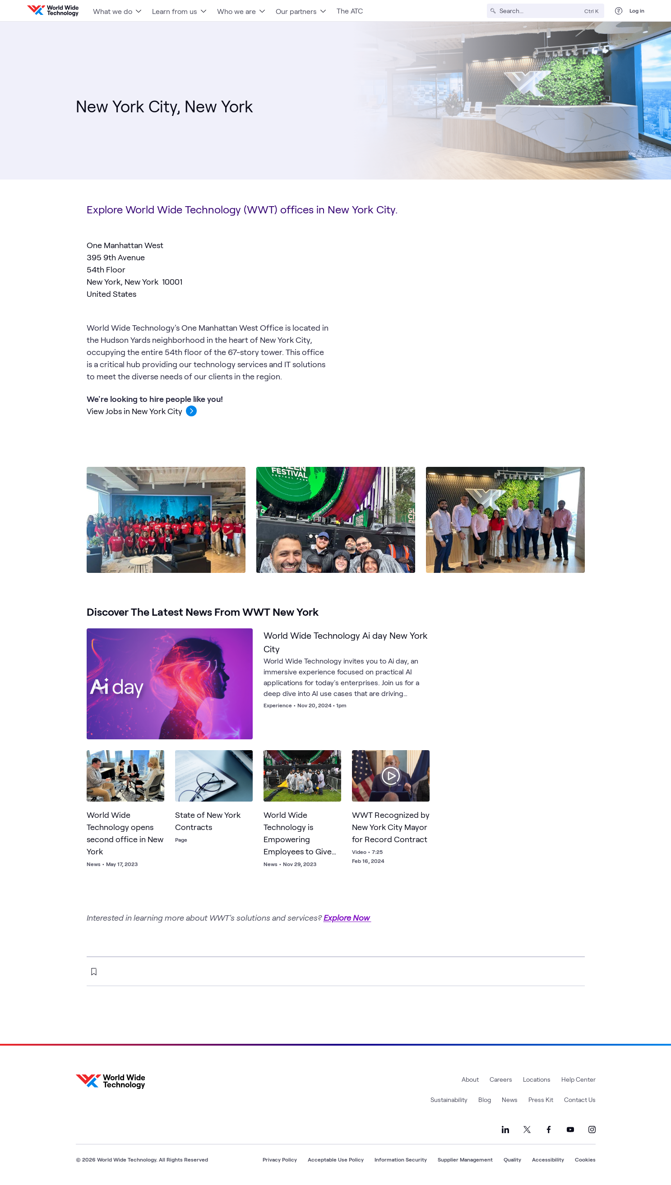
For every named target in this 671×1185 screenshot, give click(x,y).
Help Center (578, 1079)
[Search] (540, 11)
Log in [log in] (636, 10)
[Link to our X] (527, 1129)
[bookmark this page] (93, 971)
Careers (501, 1079)
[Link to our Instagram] (592, 1129)
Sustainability (448, 1099)
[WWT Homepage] (53, 10)
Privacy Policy (280, 1159)
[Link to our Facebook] (548, 1129)
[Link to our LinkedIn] (505, 1129)
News (510, 1099)
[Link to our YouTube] (570, 1129)
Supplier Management (465, 1159)
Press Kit (540, 1099)
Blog (484, 1099)
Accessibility (548, 1159)
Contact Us (580, 1099)
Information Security (401, 1159)
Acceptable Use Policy (336, 1159)
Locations (537, 1079)
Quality (512, 1159)
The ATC (350, 10)
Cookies (585, 1159)
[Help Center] (618, 10)
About (470, 1079)
